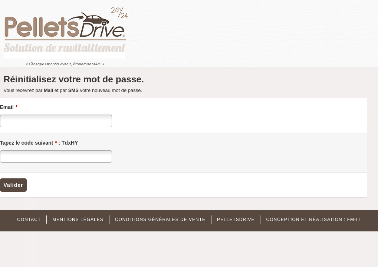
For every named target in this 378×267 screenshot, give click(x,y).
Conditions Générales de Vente (160, 219)
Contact (29, 219)
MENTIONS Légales (77, 219)
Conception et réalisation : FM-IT (313, 219)
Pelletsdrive (235, 219)
